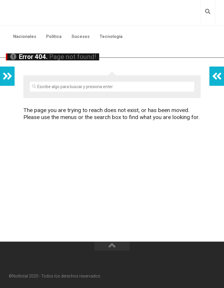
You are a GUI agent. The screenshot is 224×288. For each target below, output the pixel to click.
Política (54, 36)
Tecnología (111, 36)
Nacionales (24, 36)
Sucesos (80, 36)
